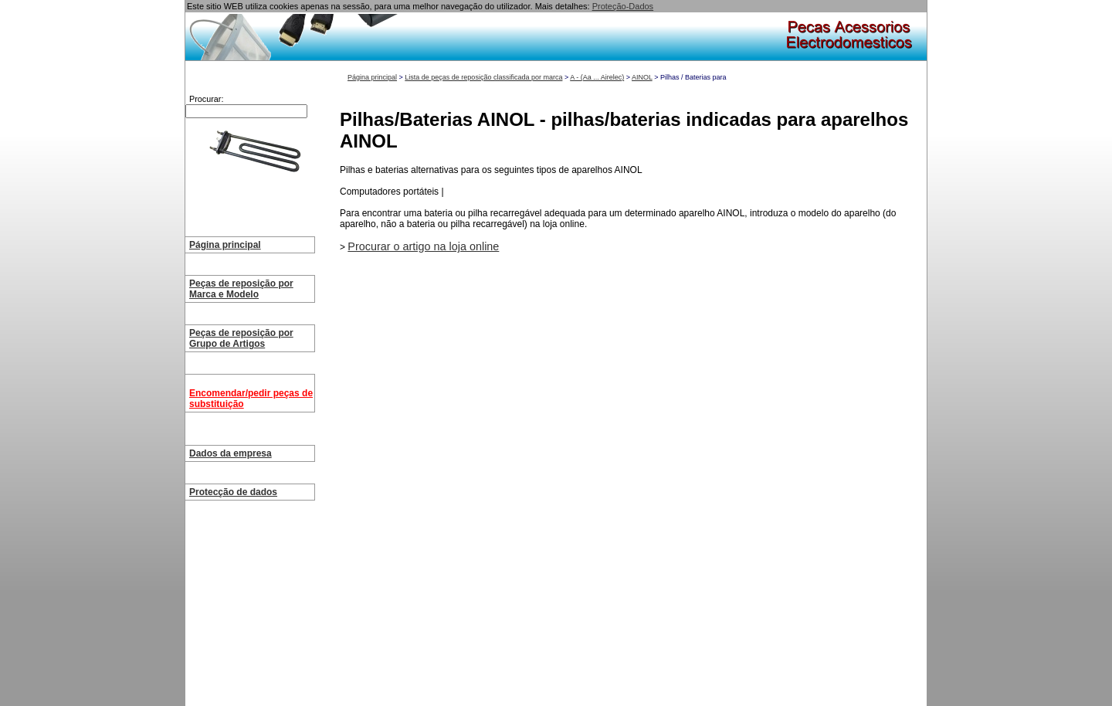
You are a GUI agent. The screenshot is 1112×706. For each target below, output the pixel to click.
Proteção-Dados (623, 6)
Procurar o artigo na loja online (423, 246)
